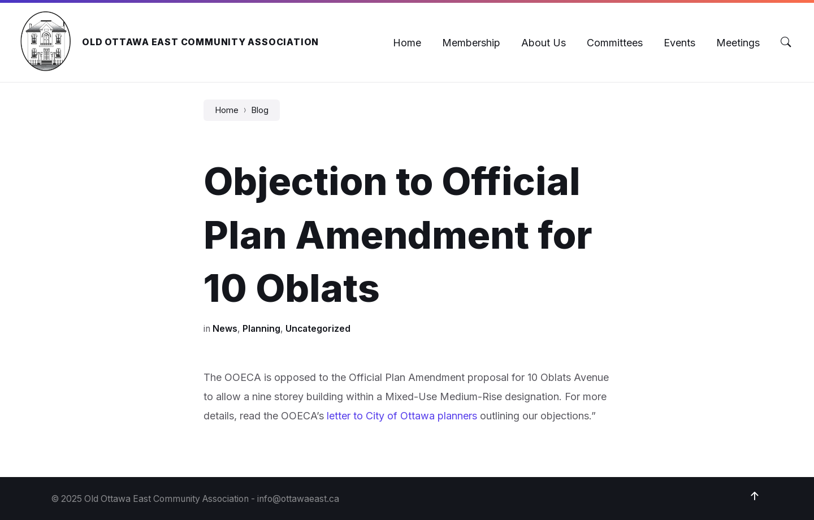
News (225, 328)
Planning (261, 328)
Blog (260, 110)
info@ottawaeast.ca (298, 498)
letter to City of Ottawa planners (402, 416)
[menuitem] (407, 43)
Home (227, 110)
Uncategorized (317, 328)
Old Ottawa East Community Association (200, 42)
